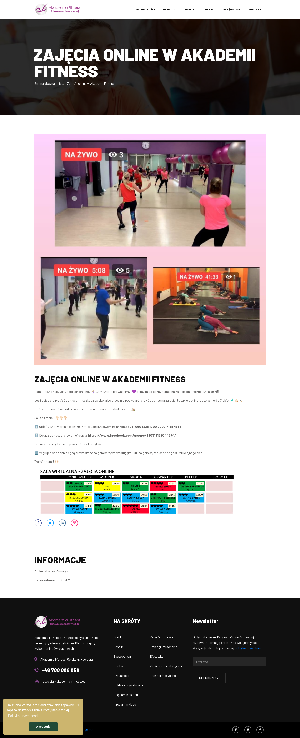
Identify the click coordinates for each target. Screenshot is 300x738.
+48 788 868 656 (60, 670)
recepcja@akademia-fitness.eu (63, 681)
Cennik (207, 9)
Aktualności (144, 9)
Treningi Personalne (163, 647)
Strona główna (44, 83)
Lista (61, 83)
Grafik (189, 9)
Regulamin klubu (125, 704)
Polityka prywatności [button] (23, 716)
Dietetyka (157, 656)
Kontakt (254, 9)
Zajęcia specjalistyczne (166, 666)
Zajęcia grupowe (161, 637)
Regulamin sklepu (126, 695)
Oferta (168, 9)
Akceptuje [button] (43, 726)
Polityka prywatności (128, 685)
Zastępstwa (230, 9)
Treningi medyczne (163, 675)
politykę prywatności (249, 648)
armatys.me (84, 730)
